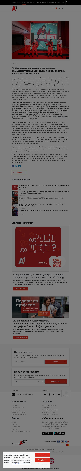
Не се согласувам (42, 464)
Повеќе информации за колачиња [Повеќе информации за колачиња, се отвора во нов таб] (21, 463)
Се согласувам (43, 455)
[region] (26, 460)
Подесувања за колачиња (42, 460)
